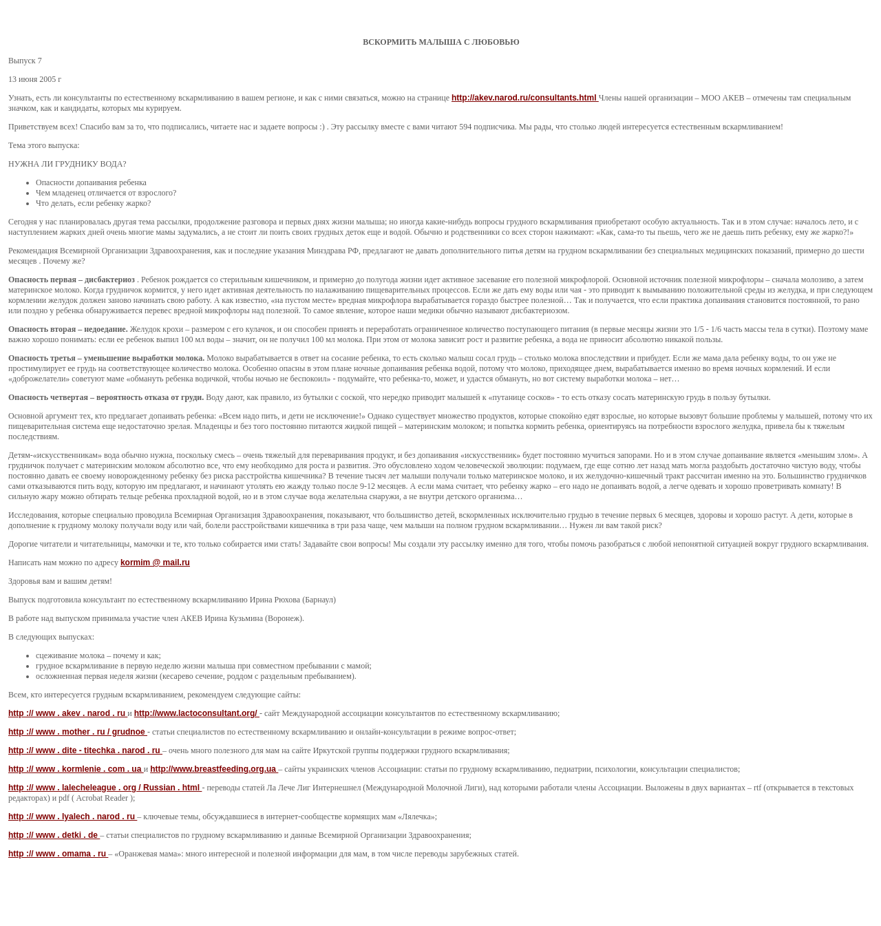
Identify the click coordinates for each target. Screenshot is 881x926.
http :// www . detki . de (54, 835)
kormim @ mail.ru (155, 562)
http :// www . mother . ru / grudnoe (77, 732)
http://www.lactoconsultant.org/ (196, 713)
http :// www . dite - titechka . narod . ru (85, 750)
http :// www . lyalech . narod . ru (72, 816)
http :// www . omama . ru (58, 854)
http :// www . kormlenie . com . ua (76, 769)
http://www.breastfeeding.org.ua (214, 769)
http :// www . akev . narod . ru (67, 713)
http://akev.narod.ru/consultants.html (525, 98)
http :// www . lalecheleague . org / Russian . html (105, 787)
